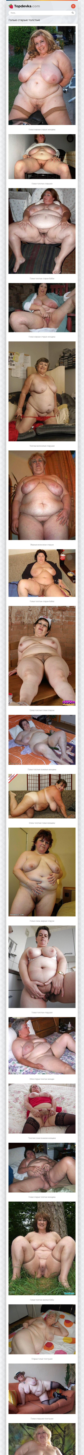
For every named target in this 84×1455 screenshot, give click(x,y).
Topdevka (27, 6)
